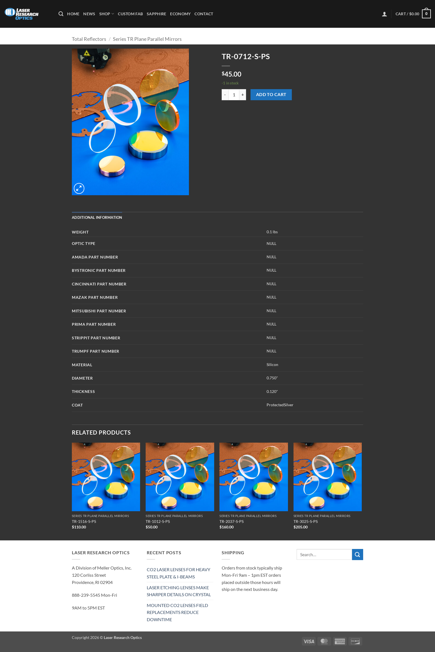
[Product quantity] (233, 94)
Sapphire (156, 13)
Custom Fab (130, 13)
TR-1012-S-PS (158, 521)
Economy (180, 13)
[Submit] (357, 554)
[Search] (61, 14)
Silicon (272, 364)
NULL (271, 243)
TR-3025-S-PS (306, 521)
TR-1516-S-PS (84, 521)
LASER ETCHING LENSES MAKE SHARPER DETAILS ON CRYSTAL (179, 591)
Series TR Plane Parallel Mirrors (147, 39)
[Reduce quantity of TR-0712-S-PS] (225, 94)
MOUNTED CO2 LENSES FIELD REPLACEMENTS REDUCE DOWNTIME (177, 612)
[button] (384, 14)
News (89, 13)
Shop (106, 13)
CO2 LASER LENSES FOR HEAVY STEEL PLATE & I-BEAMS (178, 573)
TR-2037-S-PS (231, 521)
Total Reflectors (89, 39)
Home (73, 13)
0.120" (272, 391)
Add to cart (271, 94)
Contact (203, 13)
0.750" (272, 377)
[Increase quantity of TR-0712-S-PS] (242, 94)
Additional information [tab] (97, 217)
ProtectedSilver (280, 404)
